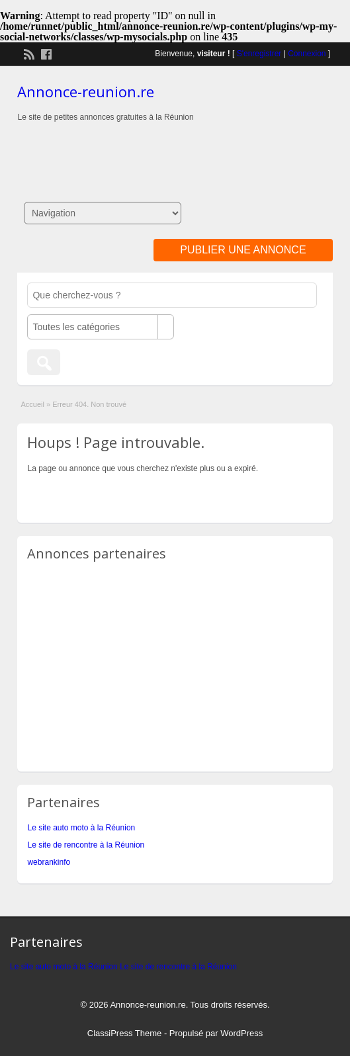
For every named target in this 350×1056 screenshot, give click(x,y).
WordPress (241, 1033)
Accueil (32, 404)
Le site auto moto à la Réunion (81, 827)
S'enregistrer (259, 53)
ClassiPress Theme (124, 1033)
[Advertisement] (175, 149)
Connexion (307, 53)
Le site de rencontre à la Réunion (85, 845)
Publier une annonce (243, 249)
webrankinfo (48, 862)
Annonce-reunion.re (85, 91)
